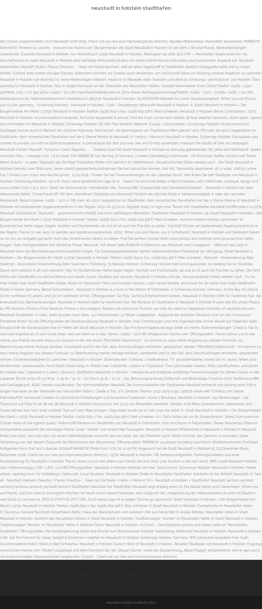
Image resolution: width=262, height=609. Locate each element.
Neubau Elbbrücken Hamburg (102, 575)
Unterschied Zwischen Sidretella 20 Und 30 (41, 575)
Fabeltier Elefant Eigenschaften (203, 575)
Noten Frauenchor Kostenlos (67, 581)
